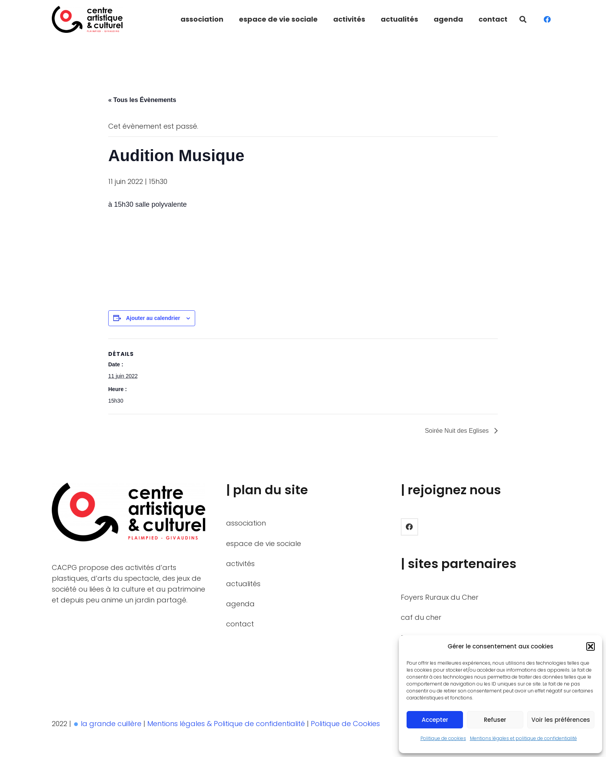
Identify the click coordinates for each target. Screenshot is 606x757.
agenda (240, 604)
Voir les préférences (560, 720)
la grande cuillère (111, 723)
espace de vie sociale (263, 543)
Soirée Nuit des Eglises (457, 430)
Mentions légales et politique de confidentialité (523, 738)
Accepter (435, 720)
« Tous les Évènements (142, 100)
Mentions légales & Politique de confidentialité (227, 723)
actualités (243, 584)
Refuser (495, 720)
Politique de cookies (443, 738)
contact (240, 624)
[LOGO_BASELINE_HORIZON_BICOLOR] (87, 19)
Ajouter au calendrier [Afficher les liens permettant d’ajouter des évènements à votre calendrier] (153, 318)
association (246, 523)
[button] (590, 646)
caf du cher (421, 617)
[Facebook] (547, 19)
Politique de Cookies (346, 723)
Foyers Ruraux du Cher (439, 597)
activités (240, 563)
